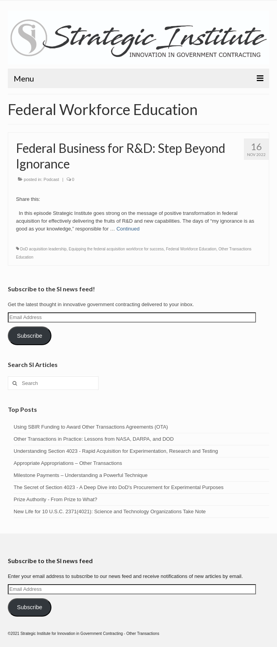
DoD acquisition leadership (43, 249)
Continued (127, 229)
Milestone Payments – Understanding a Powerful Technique (81, 475)
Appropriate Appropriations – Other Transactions (68, 463)
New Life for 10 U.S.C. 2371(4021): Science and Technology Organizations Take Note (110, 511)
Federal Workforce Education (191, 249)
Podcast (51, 179)
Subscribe (29, 336)
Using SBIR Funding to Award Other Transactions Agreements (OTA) (91, 427)
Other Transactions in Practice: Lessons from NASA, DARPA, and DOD (94, 439)
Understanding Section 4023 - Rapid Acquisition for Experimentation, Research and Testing (116, 451)
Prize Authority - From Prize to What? (55, 499)
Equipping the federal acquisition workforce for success (116, 249)
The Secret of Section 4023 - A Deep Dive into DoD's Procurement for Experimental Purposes (119, 487)
